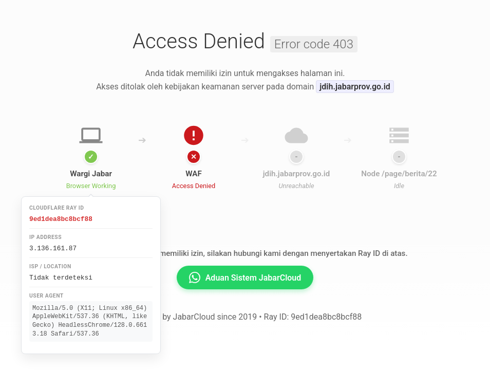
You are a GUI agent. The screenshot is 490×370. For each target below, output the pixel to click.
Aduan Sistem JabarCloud (245, 277)
